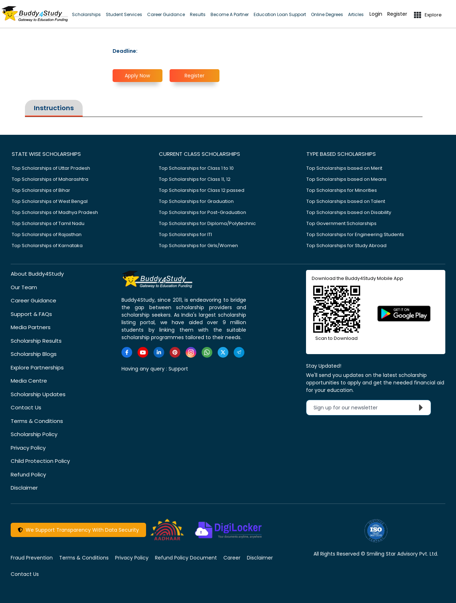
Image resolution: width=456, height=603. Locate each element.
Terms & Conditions (37, 421)
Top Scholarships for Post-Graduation (202, 212)
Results (198, 14)
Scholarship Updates (38, 394)
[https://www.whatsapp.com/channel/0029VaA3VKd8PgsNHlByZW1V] (207, 352)
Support (178, 368)
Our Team (24, 287)
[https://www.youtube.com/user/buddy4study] (143, 352)
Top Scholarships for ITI (185, 234)
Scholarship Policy (34, 434)
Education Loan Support (280, 14)
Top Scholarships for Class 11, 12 (194, 179)
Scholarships (86, 14)
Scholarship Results (36, 340)
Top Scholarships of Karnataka (47, 245)
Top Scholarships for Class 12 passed (201, 190)
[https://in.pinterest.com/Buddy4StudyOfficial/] (174, 352)
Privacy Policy (28, 447)
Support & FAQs (31, 314)
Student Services (124, 14)
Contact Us (26, 407)
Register (397, 14)
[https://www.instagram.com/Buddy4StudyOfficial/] (191, 352)
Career (231, 557)
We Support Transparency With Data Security (78, 529)
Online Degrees (327, 14)
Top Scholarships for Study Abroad (346, 245)
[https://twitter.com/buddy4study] (223, 352)
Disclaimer (24, 487)
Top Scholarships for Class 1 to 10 (196, 168)
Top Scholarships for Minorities (341, 190)
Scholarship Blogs (34, 354)
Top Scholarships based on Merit (344, 168)
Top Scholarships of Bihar (41, 190)
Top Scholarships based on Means (346, 179)
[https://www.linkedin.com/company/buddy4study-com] (158, 352)
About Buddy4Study (37, 273)
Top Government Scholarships (341, 223)
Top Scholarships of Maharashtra (50, 179)
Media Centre (29, 380)
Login (375, 14)
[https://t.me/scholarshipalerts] (239, 352)
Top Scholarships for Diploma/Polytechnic (207, 223)
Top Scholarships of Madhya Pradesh (55, 212)
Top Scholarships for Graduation (196, 201)
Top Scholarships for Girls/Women (198, 245)
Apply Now (137, 75)
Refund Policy (28, 474)
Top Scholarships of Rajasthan (47, 234)
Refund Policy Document (186, 557)
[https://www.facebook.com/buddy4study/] (126, 352)
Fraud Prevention (32, 557)
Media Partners (31, 327)
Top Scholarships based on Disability (348, 212)
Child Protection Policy (40, 461)
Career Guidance (166, 14)
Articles (356, 14)
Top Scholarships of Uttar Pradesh (51, 168)
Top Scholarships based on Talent (345, 201)
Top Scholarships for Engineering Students (355, 234)
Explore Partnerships (37, 367)
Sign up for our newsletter (370, 407)
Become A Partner (230, 14)
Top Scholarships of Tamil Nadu (48, 223)
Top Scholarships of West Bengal (50, 201)
